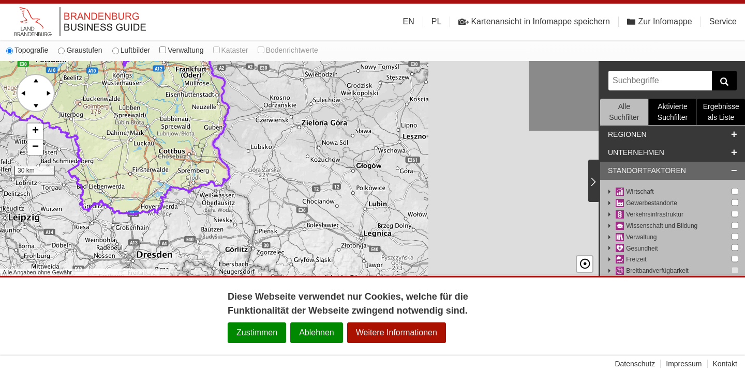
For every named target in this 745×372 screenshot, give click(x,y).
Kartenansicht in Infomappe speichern (534, 22)
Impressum (684, 364)
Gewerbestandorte (646, 203)
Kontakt (725, 364)
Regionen (627, 134)
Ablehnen (316, 332)
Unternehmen (636, 152)
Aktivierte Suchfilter (673, 111)
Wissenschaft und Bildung (656, 226)
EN (408, 21)
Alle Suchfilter (624, 111)
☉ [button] (584, 264)
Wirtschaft (635, 192)
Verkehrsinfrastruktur (649, 215)
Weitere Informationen (396, 332)
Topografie (27, 50)
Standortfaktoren (647, 170)
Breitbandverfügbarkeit (652, 271)
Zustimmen (256, 332)
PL (436, 21)
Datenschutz (635, 364)
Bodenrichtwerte (288, 50)
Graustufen (80, 50)
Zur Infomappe (659, 21)
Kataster (230, 50)
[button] (35, 131)
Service (723, 21)
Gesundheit (637, 249)
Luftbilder (131, 50)
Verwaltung (181, 50)
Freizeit (631, 260)
